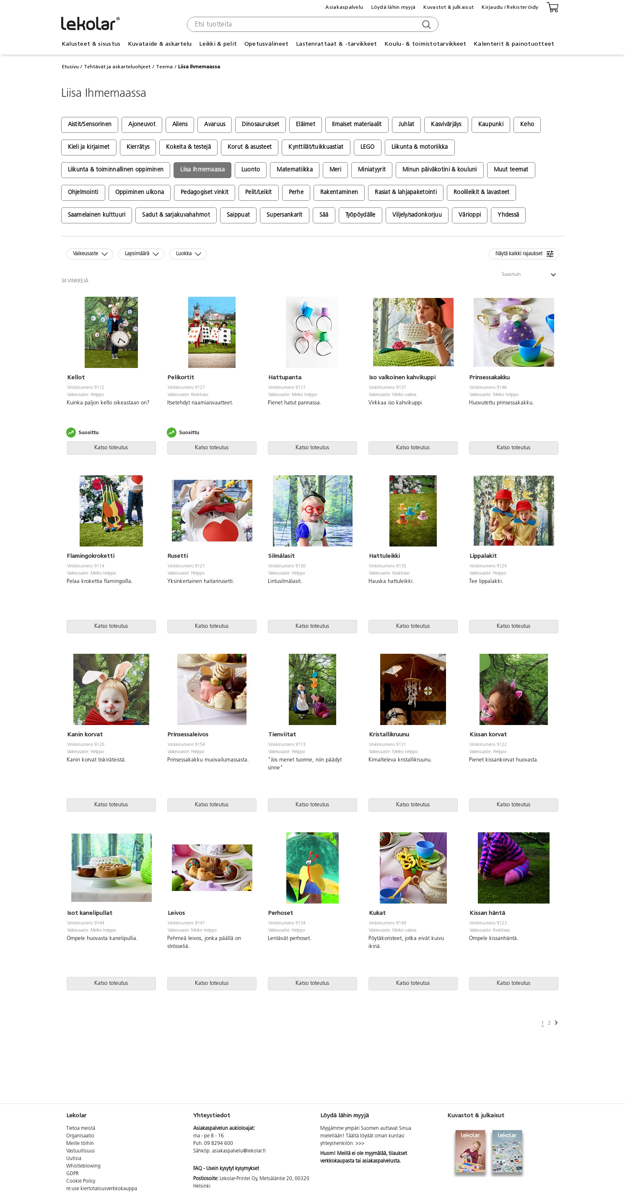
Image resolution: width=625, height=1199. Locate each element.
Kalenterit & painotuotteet (514, 43)
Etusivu (70, 67)
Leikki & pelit (218, 43)
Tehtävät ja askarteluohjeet (117, 67)
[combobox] (311, 24)
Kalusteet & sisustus (91, 43)
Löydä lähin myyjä (393, 7)
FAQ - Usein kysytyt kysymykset (226, 1168)
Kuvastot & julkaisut (448, 7)
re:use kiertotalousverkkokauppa (101, 1188)
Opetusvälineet (266, 43)
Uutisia (73, 1158)
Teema (164, 67)
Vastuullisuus (80, 1151)
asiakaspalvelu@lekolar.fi (239, 1151)
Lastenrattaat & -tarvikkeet (336, 43)
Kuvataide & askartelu (160, 43)
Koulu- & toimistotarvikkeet (425, 43)
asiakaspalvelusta (380, 1161)
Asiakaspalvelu (344, 7)
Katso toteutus (111, 448)
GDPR (72, 1173)
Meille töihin (80, 1143)
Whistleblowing (83, 1166)
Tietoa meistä (80, 1128)
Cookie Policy (80, 1181)
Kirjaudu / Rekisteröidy (510, 7)
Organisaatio (80, 1136)
